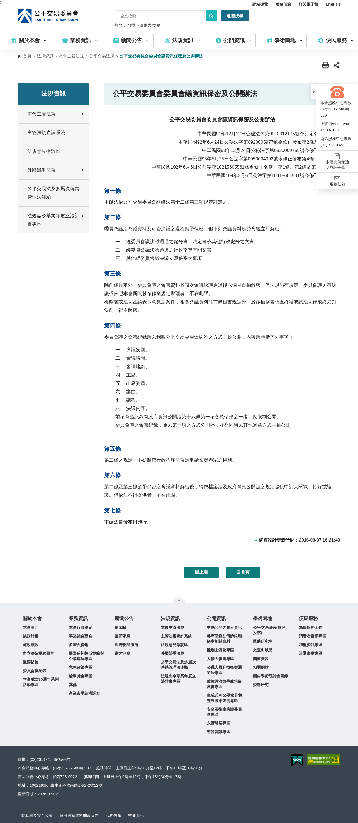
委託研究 (261, 684)
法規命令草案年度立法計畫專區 (178, 679)
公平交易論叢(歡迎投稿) (269, 630)
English (333, 4)
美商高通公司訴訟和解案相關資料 (224, 639)
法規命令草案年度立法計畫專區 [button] (56, 220)
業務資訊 (78, 618)
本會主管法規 (71, 56)
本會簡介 (30, 627)
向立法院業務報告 (38, 653)
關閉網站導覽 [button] (179, 600)
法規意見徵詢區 (43, 151)
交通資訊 (136, 815)
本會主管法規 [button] (56, 114)
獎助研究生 (262, 641)
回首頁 (243, 572)
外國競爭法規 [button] (56, 170)
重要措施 (30, 662)
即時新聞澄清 (126, 645)
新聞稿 (120, 627)
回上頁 (201, 572)
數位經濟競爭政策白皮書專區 (224, 684)
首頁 (27, 56)
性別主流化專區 (220, 650)
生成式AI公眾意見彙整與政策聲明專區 (224, 698)
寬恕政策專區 (80, 667)
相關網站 (261, 667)
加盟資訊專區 (310, 645)
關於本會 (32, 618)
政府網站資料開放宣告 (79, 815)
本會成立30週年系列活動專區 (41, 682)
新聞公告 (124, 618)
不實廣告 (144, 26)
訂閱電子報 (308, 4)
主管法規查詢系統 (46, 132)
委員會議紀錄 (34, 670)
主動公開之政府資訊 (224, 627)
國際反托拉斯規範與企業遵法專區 (86, 656)
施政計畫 (30, 636)
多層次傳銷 (78, 645)
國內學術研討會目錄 (270, 676)
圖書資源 (261, 659)
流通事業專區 (310, 653)
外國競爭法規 (172, 653)
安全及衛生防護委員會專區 (224, 712)
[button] (313, 91)
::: (2, 2)
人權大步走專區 (220, 659)
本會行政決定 (80, 627)
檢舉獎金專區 (80, 676)
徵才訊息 (122, 653)
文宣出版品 (262, 650)
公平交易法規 (101, 56)
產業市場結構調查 (84, 693)
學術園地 (262, 618)
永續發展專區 (218, 723)
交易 (156, 26)
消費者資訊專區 (312, 636)
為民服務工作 (310, 627)
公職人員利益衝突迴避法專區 (224, 670)
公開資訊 (216, 618)
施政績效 (30, 645)
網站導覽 (260, 4)
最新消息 (122, 636)
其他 (73, 684)
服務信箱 (283, 4)
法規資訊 (45, 56)
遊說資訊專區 (218, 732)
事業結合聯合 (80, 636)
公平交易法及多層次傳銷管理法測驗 (53, 193)
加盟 (131, 26)
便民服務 (308, 618)
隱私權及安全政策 (37, 815)
